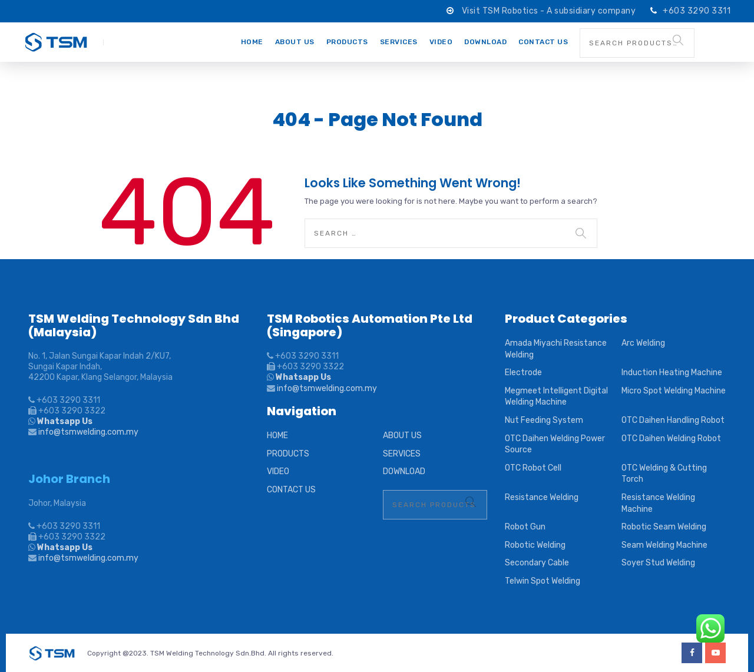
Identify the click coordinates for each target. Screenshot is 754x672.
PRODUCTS (347, 42)
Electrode (523, 373)
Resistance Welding (541, 497)
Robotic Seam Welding (663, 527)
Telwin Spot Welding (542, 581)
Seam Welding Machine (664, 545)
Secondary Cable (537, 563)
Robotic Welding (535, 545)
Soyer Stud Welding (658, 563)
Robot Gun (525, 527)
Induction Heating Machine (671, 373)
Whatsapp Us (63, 421)
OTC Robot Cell (533, 468)
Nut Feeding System (544, 420)
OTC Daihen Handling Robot (673, 420)
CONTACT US (543, 42)
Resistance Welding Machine (658, 503)
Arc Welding (643, 343)
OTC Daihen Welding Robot (671, 438)
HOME (252, 42)
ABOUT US (295, 42)
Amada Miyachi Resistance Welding (556, 349)
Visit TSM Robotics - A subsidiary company (550, 11)
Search (678, 40)
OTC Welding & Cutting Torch (664, 474)
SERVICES (399, 42)
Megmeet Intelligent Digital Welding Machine (556, 397)
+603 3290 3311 (696, 11)
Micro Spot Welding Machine (673, 391)
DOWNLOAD (485, 42)
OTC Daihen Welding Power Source (555, 444)
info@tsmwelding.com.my (88, 432)
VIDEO (441, 42)
